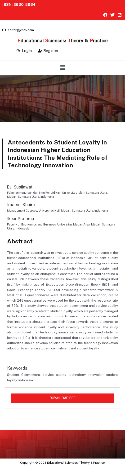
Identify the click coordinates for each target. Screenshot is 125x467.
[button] (62, 67)
